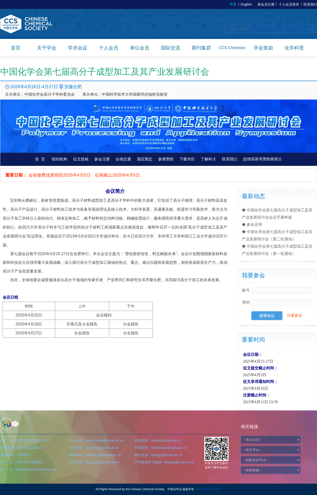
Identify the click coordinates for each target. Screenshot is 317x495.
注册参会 (294, 315)
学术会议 (77, 47)
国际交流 (170, 47)
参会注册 (102, 159)
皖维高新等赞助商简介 (262, 159)
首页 (16, 47)
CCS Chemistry (232, 48)
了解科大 (208, 159)
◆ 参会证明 (252, 224)
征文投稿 (80, 159)
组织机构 (59, 159)
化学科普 (294, 47)
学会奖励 (263, 47)
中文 (233, 4)
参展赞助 (166, 159)
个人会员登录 (289, 4)
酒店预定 (144, 159)
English (246, 4)
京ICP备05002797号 (208, 489)
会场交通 (123, 159)
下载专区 (187, 159)
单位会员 (139, 47)
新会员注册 (266, 4)
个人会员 (108, 47)
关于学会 (46, 47)
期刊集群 (201, 47)
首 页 (40, 159)
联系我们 (310, 4)
